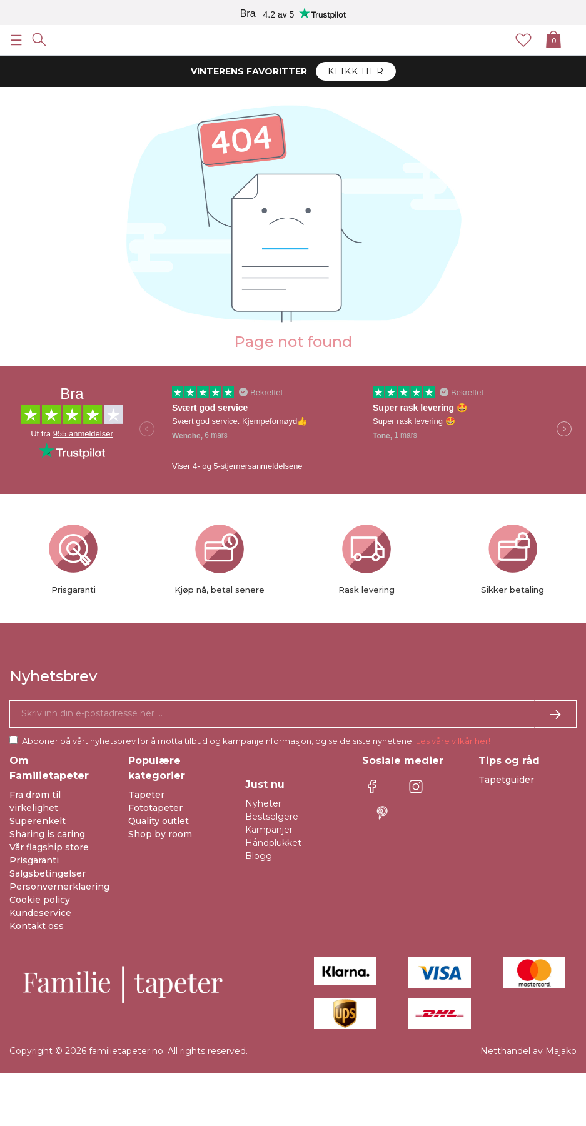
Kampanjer (269, 829)
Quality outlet (158, 821)
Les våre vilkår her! (453, 741)
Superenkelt (37, 821)
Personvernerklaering (59, 886)
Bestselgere (271, 816)
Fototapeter (155, 807)
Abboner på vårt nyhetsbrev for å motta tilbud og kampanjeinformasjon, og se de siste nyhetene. (256, 741)
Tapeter (146, 794)
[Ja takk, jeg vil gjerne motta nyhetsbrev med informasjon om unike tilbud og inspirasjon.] (293, 714)
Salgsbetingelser (47, 873)
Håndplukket (273, 842)
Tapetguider (506, 779)
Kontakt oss (36, 926)
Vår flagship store (49, 847)
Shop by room (160, 834)
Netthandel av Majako (528, 1051)
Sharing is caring (47, 834)
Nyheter (263, 803)
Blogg (258, 856)
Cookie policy (39, 899)
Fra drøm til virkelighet (35, 801)
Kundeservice (40, 912)
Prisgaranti (34, 860)
